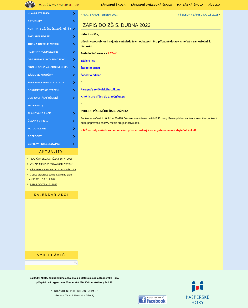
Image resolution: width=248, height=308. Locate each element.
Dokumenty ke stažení (43, 90)
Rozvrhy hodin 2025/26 (43, 51)
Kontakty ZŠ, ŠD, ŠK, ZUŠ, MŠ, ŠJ (49, 28)
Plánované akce (39, 113)
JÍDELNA (214, 4)
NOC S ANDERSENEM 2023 (100, 14)
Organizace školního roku (47, 59)
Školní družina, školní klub (48, 67)
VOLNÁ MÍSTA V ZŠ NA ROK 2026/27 (51, 164)
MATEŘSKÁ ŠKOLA (190, 4)
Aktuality (35, 21)
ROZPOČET (35, 136)
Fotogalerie (37, 128)
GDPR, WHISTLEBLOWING (44, 143)
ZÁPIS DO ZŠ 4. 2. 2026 (43, 184)
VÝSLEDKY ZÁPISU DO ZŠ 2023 (198, 14)
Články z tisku (38, 120)
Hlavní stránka (39, 13)
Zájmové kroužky (40, 74)
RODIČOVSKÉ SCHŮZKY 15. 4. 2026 (51, 158)
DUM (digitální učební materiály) (43, 101)
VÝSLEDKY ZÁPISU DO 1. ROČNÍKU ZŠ (53, 169)
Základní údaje (39, 36)
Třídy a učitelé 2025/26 (43, 44)
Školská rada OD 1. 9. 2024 (46, 82)
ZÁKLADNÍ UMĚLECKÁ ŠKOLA (151, 4)
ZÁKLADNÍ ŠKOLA (113, 4)
